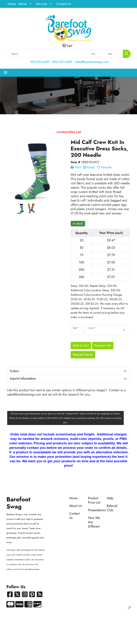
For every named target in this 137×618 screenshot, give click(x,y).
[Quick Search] (48, 54)
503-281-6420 (39, 62)
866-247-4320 (62, 62)
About (22, 4)
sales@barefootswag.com (92, 62)
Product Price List (94, 500)
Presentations (95, 510)
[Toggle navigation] (5, 72)
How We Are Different (94, 522)
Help (110, 498)
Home (12, 4)
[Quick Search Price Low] (97, 54)
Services (41, 4)
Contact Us (63, 4)
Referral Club (112, 508)
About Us (75, 506)
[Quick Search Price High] (114, 54)
